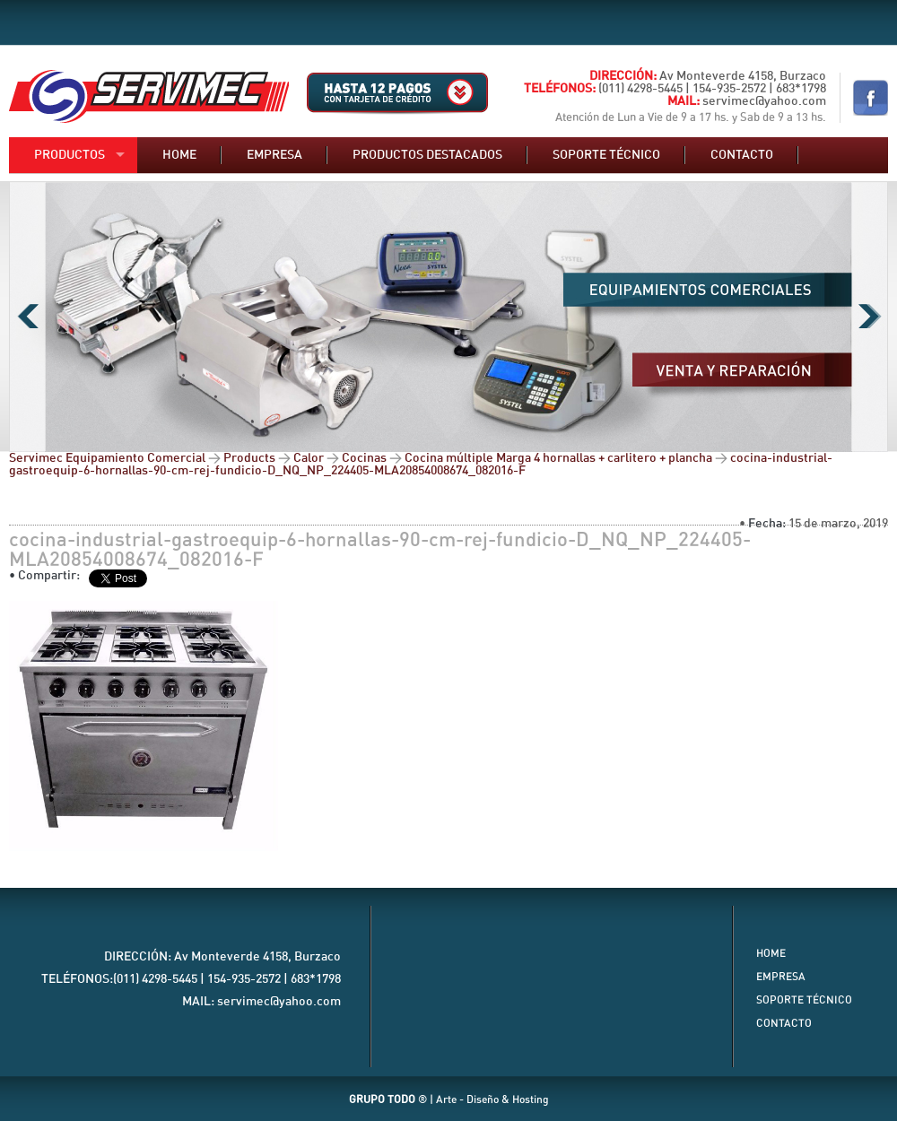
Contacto (741, 155)
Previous (27, 316)
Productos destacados (427, 155)
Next (869, 316)
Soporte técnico (606, 155)
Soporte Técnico (804, 1000)
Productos (69, 155)
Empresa (274, 155)
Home (179, 155)
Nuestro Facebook (870, 98)
